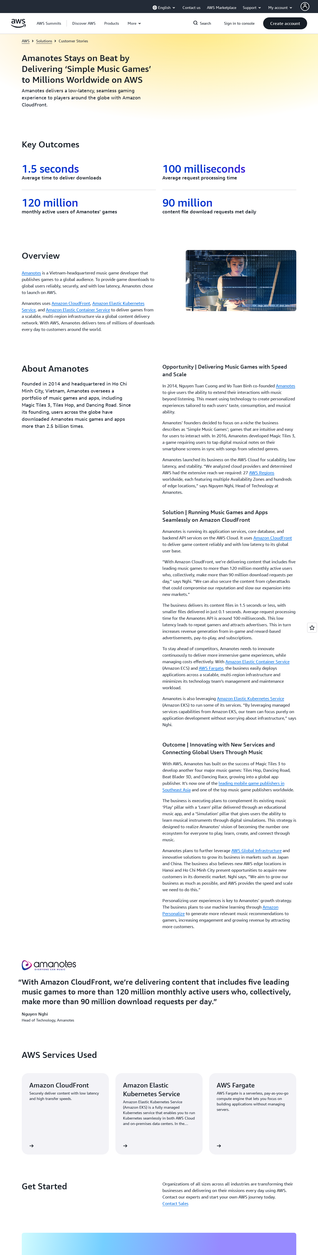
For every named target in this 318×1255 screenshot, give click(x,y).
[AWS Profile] (305, 6)
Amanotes (31, 273)
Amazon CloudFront (71, 303)
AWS (26, 41)
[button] (84, 23)
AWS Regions (261, 472)
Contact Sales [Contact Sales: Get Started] (175, 813)
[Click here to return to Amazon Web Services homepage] (18, 26)
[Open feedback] (312, 628)
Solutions (44, 41)
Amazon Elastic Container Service (78, 309)
